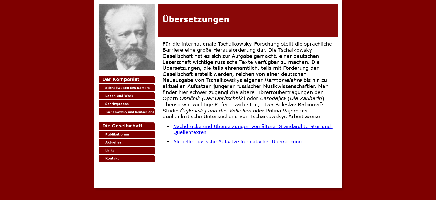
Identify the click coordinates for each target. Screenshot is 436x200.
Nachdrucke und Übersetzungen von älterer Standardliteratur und (253, 126)
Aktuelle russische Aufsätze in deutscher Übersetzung (237, 141)
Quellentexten (190, 132)
